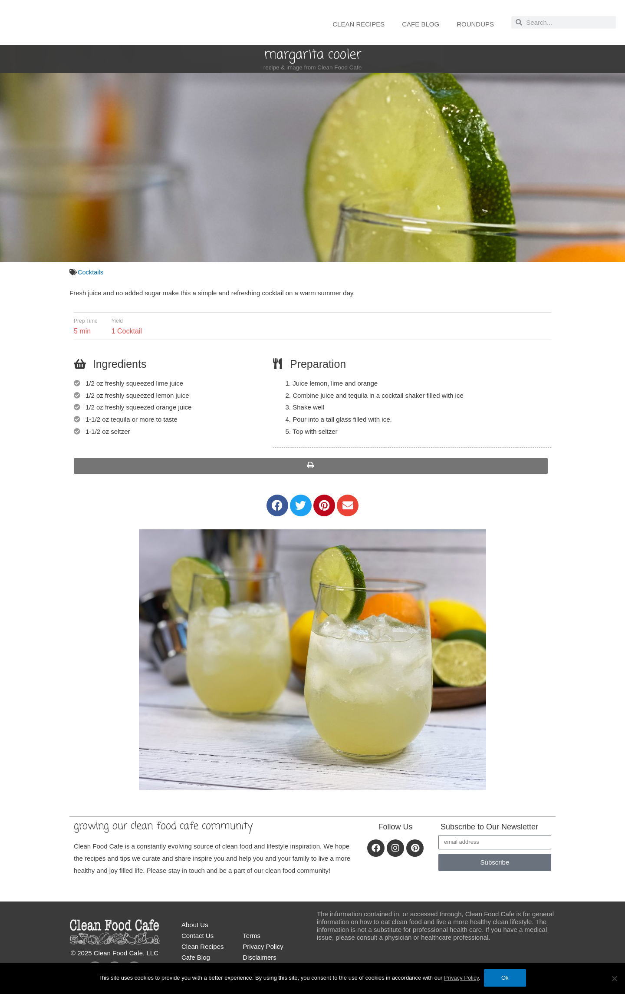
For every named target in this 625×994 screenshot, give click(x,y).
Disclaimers (259, 959)
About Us (194, 927)
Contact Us (197, 937)
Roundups (475, 24)
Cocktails (91, 272)
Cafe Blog (420, 24)
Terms (251, 937)
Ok (506, 978)
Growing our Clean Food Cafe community (172, 827)
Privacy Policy (263, 948)
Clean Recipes (358, 24)
